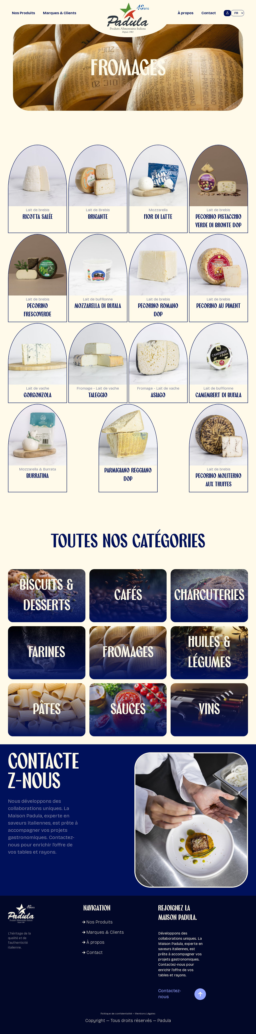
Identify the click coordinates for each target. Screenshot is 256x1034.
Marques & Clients (59, 13)
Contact (208, 13)
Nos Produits (23, 13)
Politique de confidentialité (116, 1013)
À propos (185, 13)
